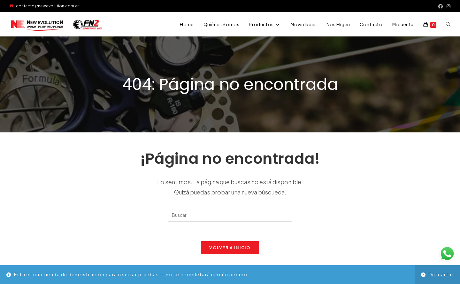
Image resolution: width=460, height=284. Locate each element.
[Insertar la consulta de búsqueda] (230, 215)
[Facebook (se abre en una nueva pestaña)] (440, 6)
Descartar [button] (441, 274)
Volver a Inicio (230, 247)
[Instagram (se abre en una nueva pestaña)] (447, 6)
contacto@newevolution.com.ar (44, 6)
